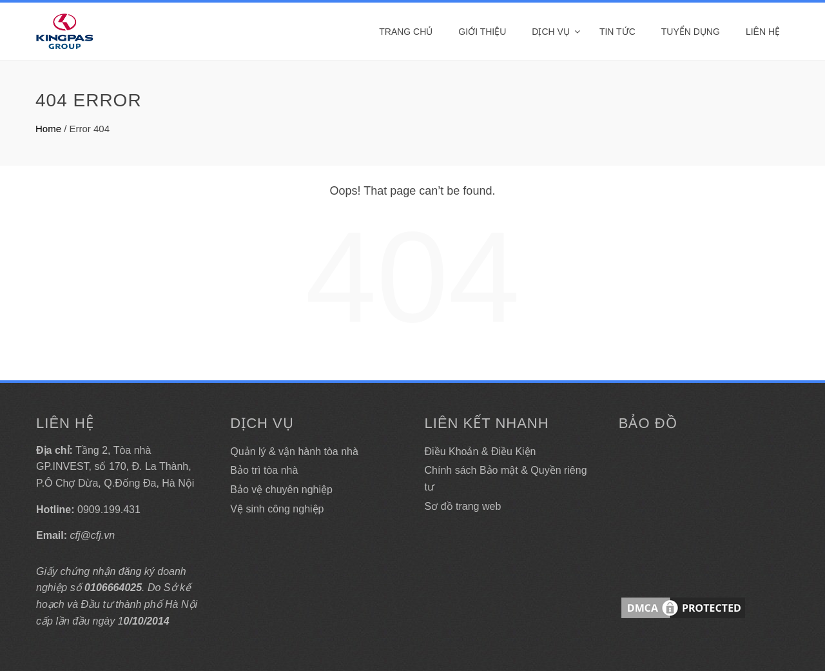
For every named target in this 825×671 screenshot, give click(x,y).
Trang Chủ (405, 31)
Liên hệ (763, 31)
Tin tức (617, 31)
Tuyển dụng (690, 31)
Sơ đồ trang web (463, 506)
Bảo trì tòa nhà (264, 470)
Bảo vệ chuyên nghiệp (281, 489)
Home (48, 128)
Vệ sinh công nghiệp (277, 508)
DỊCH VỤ (551, 31)
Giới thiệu (482, 31)
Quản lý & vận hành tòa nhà (294, 451)
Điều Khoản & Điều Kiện (480, 451)
